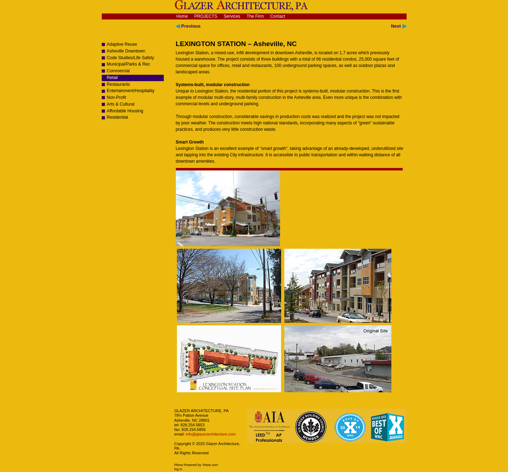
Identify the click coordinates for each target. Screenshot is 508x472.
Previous (188, 26)
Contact (277, 16)
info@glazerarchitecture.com (210, 434)
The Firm (255, 16)
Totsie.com (210, 465)
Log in (178, 469)
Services (232, 16)
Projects (205, 16)
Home (182, 16)
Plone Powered (185, 465)
